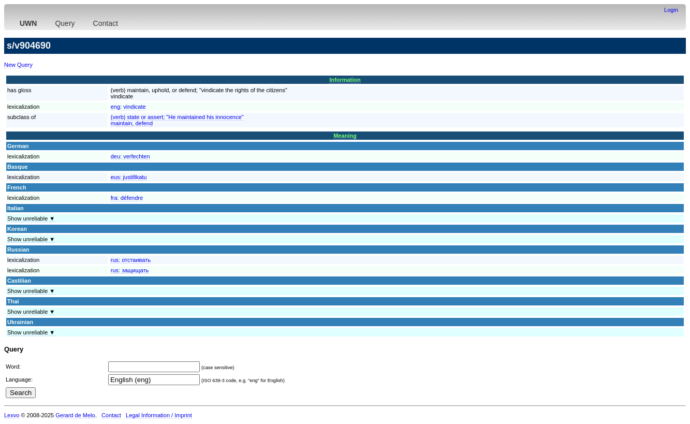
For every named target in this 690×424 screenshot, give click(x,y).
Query (65, 23)
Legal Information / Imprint (159, 415)
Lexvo (11, 415)
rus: (131, 260)
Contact (105, 23)
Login (671, 10)
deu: (130, 156)
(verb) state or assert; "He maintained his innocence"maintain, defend (177, 120)
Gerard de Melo (75, 415)
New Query (18, 65)
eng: (128, 107)
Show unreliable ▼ (31, 218)
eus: (129, 177)
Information (345, 80)
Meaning (345, 136)
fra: (127, 198)
